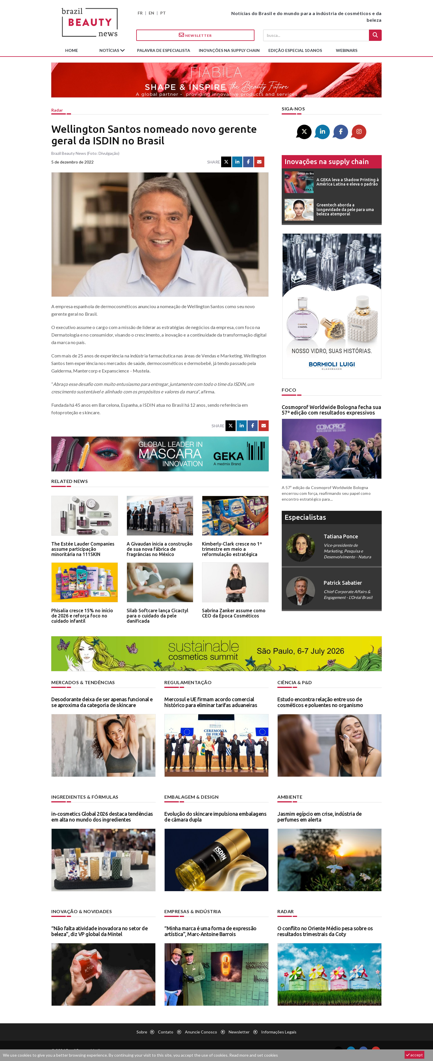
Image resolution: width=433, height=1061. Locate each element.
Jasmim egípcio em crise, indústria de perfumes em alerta (319, 816)
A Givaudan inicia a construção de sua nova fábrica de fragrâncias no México (159, 549)
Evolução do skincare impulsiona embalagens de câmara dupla (215, 816)
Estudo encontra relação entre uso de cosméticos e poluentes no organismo (320, 702)
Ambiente (289, 797)
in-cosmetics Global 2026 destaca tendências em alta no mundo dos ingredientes (102, 816)
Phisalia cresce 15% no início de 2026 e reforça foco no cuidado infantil (82, 615)
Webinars (346, 50)
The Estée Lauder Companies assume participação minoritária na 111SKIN (82, 549)
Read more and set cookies (253, 1055)
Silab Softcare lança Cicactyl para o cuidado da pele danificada (157, 615)
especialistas (305, 517)
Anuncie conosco (201, 1031)
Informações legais (278, 1031)
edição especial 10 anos (295, 50)
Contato (165, 1031)
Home (71, 50)
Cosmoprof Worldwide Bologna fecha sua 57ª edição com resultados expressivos (331, 410)
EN (151, 12)
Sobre (142, 1031)
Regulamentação (188, 682)
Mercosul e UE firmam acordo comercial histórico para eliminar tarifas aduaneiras (210, 702)
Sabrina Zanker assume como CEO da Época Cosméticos (233, 613)
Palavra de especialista (163, 50)
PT (163, 12)
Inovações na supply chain (229, 50)
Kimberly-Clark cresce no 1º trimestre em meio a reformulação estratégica (232, 549)
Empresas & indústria (192, 911)
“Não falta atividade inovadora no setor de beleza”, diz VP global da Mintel (99, 931)
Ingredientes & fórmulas (85, 797)
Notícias (109, 50)
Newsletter (195, 35)
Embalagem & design (191, 797)
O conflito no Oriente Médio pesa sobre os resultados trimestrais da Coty (325, 931)
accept (414, 1054)
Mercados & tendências (83, 682)
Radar (57, 110)
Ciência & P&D (294, 682)
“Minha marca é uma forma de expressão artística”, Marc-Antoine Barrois (210, 931)
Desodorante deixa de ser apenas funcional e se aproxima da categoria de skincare (102, 702)
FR (140, 12)
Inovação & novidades (81, 911)
